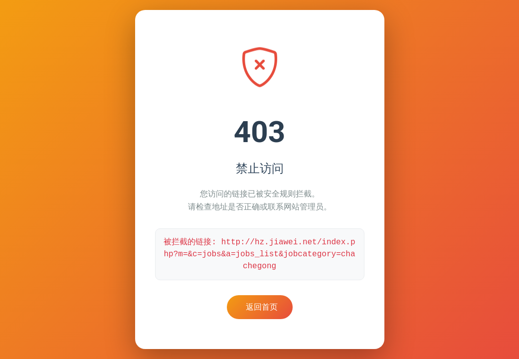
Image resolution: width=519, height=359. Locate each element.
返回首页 (262, 307)
